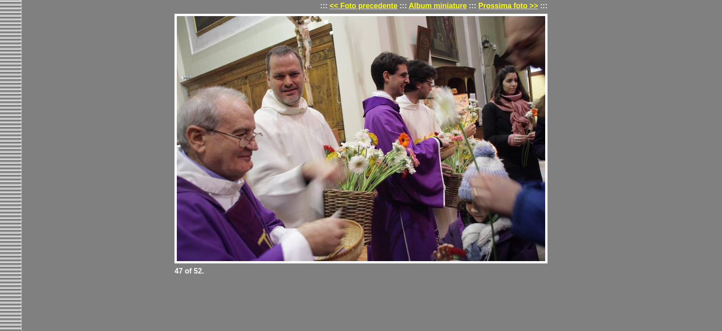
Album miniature (438, 6)
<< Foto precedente (364, 6)
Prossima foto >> (508, 6)
